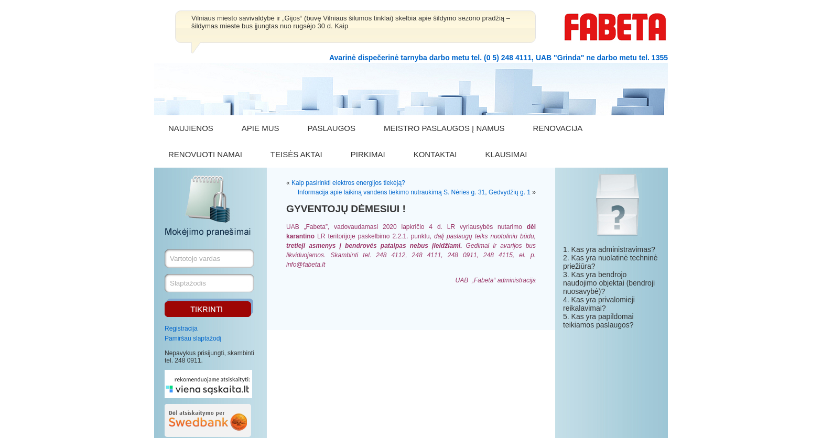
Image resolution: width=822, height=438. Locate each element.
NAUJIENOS (190, 128)
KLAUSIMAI (506, 154)
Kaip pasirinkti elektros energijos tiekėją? (348, 183)
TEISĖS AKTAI (296, 154)
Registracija (181, 328)
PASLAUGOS (331, 128)
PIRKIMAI (368, 154)
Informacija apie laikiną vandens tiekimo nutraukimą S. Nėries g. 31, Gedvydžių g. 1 (414, 192)
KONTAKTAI (435, 154)
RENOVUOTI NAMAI (205, 154)
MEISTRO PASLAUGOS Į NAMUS (444, 128)
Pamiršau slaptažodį (193, 338)
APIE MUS (260, 128)
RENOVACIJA (558, 128)
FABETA (615, 26)
